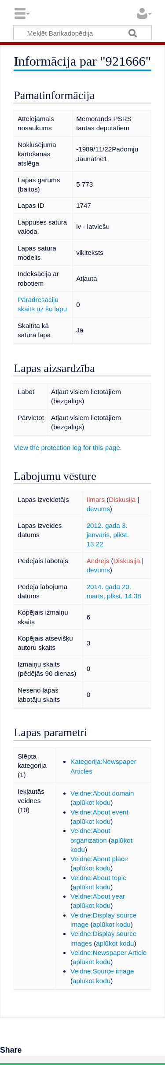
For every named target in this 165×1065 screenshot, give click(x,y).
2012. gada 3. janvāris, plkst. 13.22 (108, 535)
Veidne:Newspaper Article (108, 952)
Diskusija (122, 499)
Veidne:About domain (102, 793)
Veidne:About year (97, 896)
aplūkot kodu (91, 802)
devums (98, 508)
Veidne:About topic (98, 877)
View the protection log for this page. (67, 447)
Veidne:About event (99, 812)
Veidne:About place (99, 858)
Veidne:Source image (102, 971)
